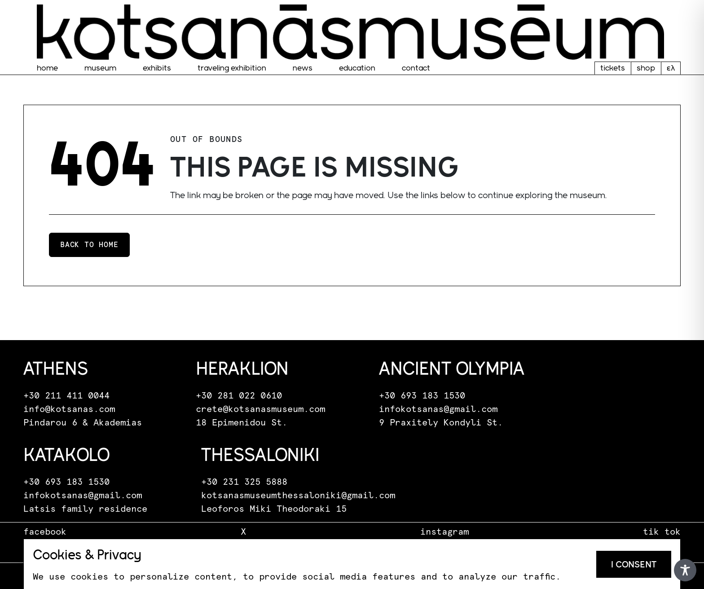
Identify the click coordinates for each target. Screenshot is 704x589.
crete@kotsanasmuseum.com (260, 409)
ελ (671, 68)
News (302, 68)
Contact (416, 68)
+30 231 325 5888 (244, 482)
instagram (444, 531)
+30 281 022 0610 (239, 395)
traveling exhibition (232, 68)
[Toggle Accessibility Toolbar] (685, 570)
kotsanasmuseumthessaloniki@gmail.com (298, 495)
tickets (612, 68)
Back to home (89, 244)
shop (646, 68)
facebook (44, 531)
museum (100, 68)
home (47, 68)
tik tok (662, 531)
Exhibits (157, 68)
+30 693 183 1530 (422, 395)
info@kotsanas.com (69, 409)
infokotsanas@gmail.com (438, 409)
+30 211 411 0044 (66, 395)
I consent (633, 564)
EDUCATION (357, 68)
